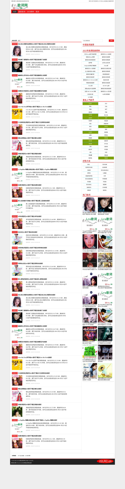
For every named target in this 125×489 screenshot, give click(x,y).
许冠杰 (106, 181)
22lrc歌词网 (27, 455)
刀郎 (90, 146)
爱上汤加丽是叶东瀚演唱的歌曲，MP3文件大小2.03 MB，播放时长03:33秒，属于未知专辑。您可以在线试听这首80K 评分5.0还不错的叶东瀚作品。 (46, 206)
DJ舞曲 (106, 173)
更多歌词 (14, 44)
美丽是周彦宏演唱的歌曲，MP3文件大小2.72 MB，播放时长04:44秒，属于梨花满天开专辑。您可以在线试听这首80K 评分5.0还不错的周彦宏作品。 (46, 159)
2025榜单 (30, 12)
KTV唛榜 (90, 97)
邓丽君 (106, 158)
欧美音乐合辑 (90, 167)
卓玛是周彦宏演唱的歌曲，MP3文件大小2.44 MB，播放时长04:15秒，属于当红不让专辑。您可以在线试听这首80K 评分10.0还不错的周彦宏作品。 (46, 222)
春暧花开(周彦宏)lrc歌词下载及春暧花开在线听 (32, 91)
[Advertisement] (62, 26)
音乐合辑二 (90, 184)
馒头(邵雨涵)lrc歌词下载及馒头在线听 (29, 138)
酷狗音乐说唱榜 (106, 57)
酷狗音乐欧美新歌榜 (90, 60)
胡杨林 (90, 138)
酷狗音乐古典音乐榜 (106, 68)
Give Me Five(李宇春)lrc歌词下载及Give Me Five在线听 (35, 106)
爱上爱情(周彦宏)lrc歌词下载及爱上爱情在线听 (32, 279)
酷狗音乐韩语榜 (106, 77)
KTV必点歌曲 (21, 455)
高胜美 (106, 146)
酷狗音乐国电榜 (106, 60)
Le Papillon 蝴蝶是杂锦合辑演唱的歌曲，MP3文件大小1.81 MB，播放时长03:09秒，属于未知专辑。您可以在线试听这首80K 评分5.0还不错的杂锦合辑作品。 (46, 175)
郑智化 (106, 135)
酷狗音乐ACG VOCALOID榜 (90, 80)
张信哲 (90, 140)
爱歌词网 (13, 1)
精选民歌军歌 (90, 176)
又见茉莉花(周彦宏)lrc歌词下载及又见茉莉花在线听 (34, 122)
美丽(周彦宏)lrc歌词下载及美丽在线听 (29, 153)
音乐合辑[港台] (106, 170)
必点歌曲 (106, 1)
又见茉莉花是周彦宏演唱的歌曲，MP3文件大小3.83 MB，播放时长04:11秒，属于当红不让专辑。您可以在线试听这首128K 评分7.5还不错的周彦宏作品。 (46, 127)
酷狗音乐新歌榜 (106, 71)
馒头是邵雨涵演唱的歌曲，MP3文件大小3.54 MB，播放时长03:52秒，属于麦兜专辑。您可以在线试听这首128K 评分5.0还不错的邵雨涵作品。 (46, 143)
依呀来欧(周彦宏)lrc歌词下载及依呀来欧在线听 (32, 247)
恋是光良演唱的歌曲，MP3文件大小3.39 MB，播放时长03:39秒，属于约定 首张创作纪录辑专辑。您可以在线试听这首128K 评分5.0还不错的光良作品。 (46, 237)
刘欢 (90, 123)
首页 (90, 1)
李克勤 (106, 149)
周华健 (106, 138)
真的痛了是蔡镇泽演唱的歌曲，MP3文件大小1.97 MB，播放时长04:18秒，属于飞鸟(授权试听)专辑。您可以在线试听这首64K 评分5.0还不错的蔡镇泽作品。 (46, 65)
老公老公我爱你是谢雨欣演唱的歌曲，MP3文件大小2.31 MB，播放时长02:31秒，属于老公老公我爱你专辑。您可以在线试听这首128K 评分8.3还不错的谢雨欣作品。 (46, 49)
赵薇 (90, 135)
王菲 (106, 118)
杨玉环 (90, 149)
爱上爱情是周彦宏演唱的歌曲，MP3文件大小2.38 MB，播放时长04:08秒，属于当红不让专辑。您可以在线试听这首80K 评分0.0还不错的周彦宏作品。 (46, 284)
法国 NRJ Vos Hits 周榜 (90, 91)
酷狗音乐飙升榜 (90, 74)
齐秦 (106, 112)
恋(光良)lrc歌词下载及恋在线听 (27, 232)
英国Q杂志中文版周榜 (90, 88)
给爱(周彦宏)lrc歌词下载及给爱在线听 (29, 185)
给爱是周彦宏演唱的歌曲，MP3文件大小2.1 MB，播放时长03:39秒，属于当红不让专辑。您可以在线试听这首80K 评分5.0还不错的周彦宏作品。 (46, 190)
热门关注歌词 (95, 1)
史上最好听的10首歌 (90, 71)
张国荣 (90, 143)
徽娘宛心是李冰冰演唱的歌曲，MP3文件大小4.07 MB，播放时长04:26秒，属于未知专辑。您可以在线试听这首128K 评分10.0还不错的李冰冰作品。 (46, 80)
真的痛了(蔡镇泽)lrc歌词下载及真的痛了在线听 (32, 59)
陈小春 (106, 115)
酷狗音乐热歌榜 (106, 82)
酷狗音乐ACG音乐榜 (106, 91)
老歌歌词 (21, 12)
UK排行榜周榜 (106, 94)
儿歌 (90, 152)
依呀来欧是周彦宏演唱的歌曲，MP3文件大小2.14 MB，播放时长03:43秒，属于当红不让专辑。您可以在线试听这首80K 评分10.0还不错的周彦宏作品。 (46, 253)
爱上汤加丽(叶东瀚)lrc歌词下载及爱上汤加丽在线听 (34, 201)
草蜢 (90, 109)
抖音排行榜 (90, 94)
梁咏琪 (90, 190)
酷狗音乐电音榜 (90, 77)
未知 (90, 164)
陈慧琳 (106, 132)
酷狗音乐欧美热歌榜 (106, 88)
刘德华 (90, 120)
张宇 (106, 109)
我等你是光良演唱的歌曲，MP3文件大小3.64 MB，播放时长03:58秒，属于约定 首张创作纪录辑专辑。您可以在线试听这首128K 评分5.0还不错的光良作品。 (46, 269)
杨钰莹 (106, 140)
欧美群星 (106, 167)
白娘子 (90, 103)
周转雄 (106, 155)
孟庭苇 (90, 118)
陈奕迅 (90, 158)
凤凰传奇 (106, 123)
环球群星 (106, 178)
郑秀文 (90, 173)
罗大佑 (106, 143)
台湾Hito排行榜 (106, 62)
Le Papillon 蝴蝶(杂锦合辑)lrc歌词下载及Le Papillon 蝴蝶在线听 (37, 169)
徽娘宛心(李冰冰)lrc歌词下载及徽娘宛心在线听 (32, 75)
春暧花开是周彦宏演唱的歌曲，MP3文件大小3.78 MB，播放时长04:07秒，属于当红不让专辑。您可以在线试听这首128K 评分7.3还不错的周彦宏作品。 (46, 96)
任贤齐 (90, 132)
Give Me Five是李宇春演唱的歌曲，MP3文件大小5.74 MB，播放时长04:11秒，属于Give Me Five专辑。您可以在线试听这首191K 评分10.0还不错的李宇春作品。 (47, 112)
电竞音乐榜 (106, 80)
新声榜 (90, 62)
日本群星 (106, 187)
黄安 (90, 126)
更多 (37, 12)
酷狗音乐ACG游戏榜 (90, 68)
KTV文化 (101, 1)
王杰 (106, 106)
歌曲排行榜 (111, 1)
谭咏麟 (90, 155)
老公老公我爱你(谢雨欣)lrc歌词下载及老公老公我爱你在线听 (36, 44)
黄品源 (106, 120)
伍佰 (106, 152)
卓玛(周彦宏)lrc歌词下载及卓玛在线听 (29, 216)
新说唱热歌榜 (106, 74)
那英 (106, 129)
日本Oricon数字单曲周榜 (90, 54)
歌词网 (24, 462)
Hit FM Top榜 (106, 85)
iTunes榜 (106, 65)
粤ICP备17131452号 (28, 460)
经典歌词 (14, 294)
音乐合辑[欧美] (90, 178)
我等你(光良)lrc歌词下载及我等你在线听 (30, 263)
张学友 (106, 126)
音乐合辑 (106, 164)
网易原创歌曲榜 (90, 82)
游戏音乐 (90, 187)
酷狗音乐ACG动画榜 (106, 54)
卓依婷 (90, 115)
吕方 (106, 103)
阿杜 (90, 106)
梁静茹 (90, 112)
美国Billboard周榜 (90, 57)
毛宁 (90, 129)
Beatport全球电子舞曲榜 (90, 65)
